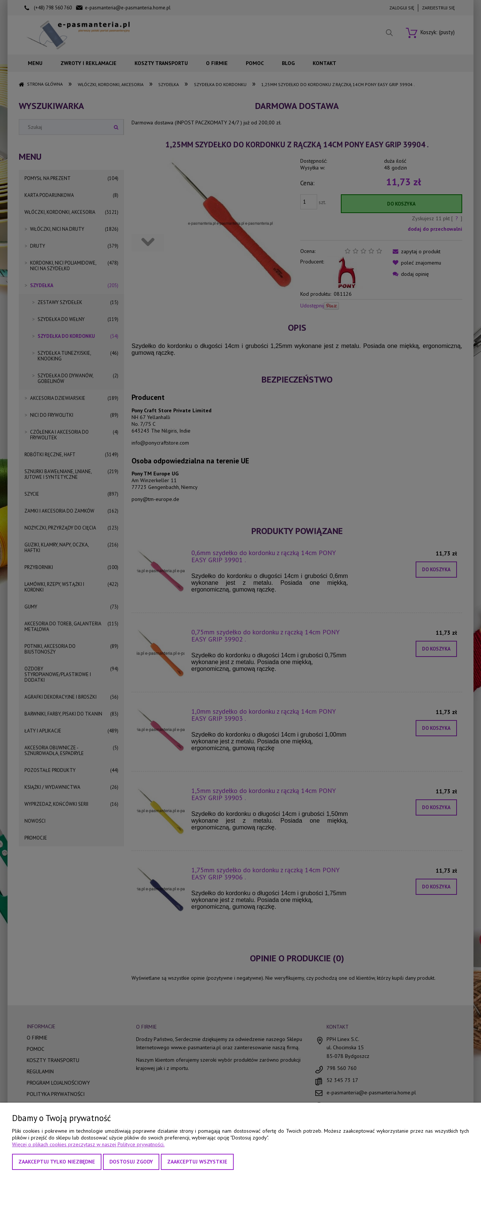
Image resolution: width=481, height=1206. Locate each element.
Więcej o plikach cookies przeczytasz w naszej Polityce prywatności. (88, 1144)
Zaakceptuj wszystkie (197, 1161)
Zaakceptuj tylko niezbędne (56, 1161)
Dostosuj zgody (131, 1161)
